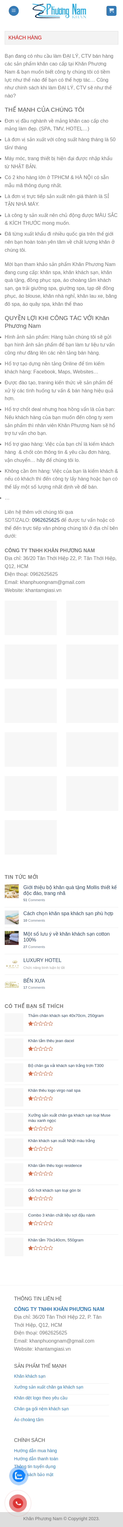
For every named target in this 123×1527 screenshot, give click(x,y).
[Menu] (14, 11)
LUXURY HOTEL (42, 960)
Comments (34, 900)
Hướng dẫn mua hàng (35, 1450)
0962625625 (46, 520)
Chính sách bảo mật (33, 1474)
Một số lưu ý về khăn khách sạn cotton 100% (66, 936)
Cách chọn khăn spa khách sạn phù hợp (68, 913)
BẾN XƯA (34, 980)
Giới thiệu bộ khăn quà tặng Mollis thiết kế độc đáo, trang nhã (70, 890)
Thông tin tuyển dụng (35, 1466)
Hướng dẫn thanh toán (36, 1458)
